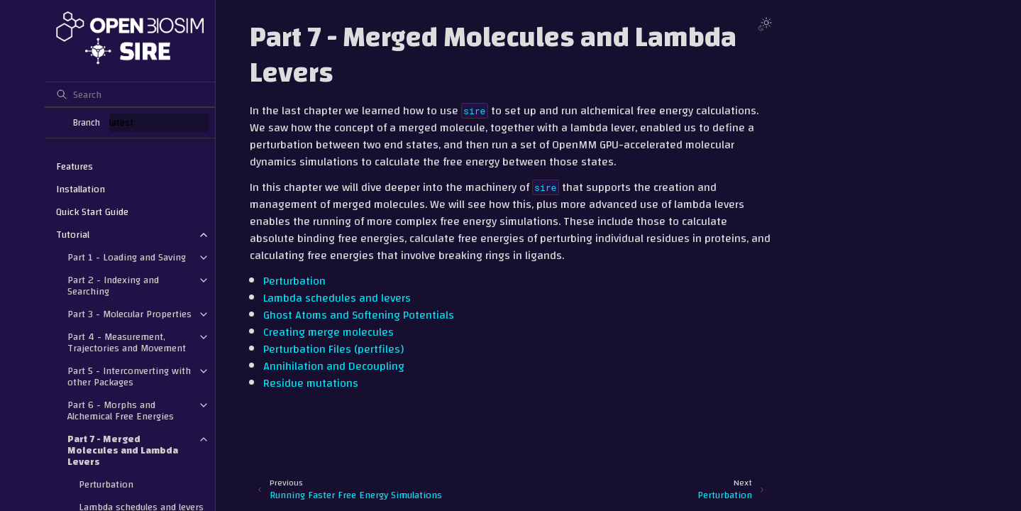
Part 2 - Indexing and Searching (113, 286)
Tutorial (72, 235)
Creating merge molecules (328, 332)
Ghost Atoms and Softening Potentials (358, 315)
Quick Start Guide (92, 212)
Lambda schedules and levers (337, 298)
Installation (80, 189)
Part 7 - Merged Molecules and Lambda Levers (122, 450)
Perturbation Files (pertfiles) (333, 349)
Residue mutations (310, 383)
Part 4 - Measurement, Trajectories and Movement (126, 343)
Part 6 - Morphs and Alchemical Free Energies (120, 411)
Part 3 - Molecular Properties (129, 314)
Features (74, 167)
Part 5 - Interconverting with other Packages (129, 377)
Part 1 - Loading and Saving (126, 257)
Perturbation (106, 485)
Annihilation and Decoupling (333, 366)
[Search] (130, 94)
